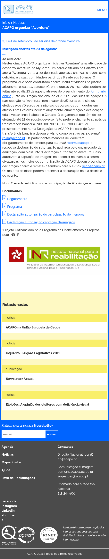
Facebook (9, 501)
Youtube (8, 515)
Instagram (9, 506)
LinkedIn (8, 510)
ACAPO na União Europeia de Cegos (33, 327)
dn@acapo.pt (67, 459)
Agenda (7, 447)
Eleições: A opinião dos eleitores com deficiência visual (47, 404)
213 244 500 (66, 493)
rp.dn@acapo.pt (13, 138)
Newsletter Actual (19, 379)
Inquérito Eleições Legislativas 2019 (33, 353)
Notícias (19, 23)
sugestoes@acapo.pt (73, 476)
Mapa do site (11, 462)
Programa (14, 207)
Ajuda (6, 470)
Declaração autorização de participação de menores (45, 214)
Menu (102, 10)
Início (6, 23)
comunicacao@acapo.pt (75, 472)
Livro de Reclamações (18, 478)
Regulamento (17, 199)
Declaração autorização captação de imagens (41, 222)
